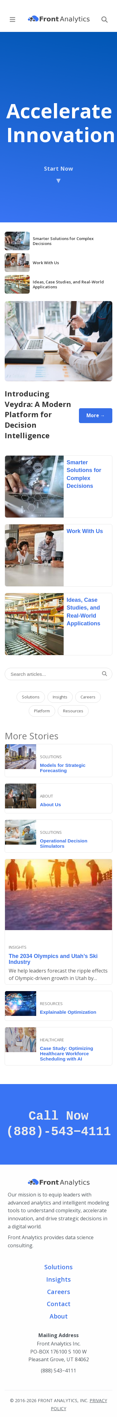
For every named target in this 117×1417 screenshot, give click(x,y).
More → (95, 415)
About (46, 796)
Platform (42, 711)
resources (51, 1003)
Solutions (31, 697)
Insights (60, 697)
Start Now (58, 175)
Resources (73, 711)
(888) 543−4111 (58, 1370)
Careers (87, 697)
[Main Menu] (12, 19)
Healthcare (52, 1040)
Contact (59, 1304)
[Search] (104, 19)
